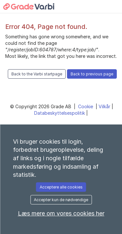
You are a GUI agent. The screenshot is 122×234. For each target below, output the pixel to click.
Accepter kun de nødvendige (61, 199)
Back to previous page (92, 74)
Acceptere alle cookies (61, 187)
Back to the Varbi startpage (36, 74)
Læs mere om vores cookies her (61, 213)
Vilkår (105, 106)
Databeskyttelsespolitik (60, 113)
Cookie (86, 106)
